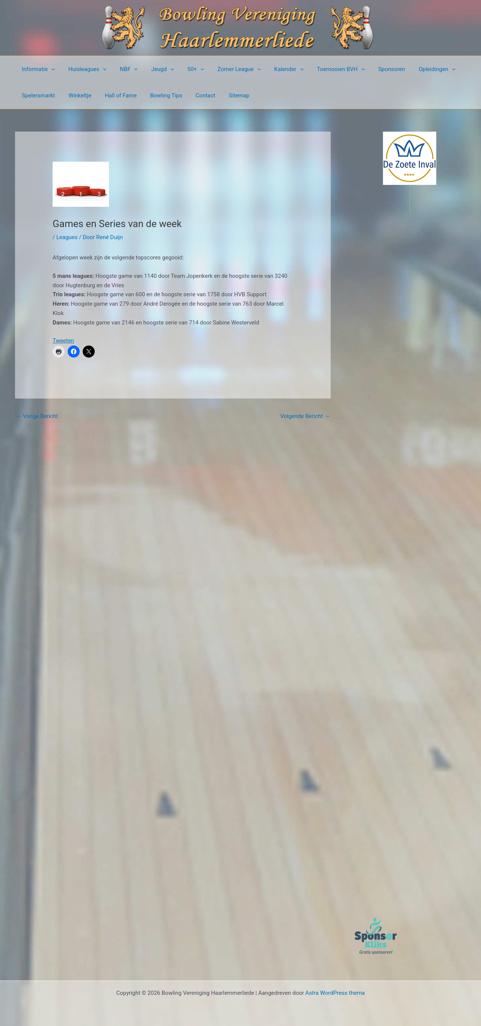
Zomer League (227, 69)
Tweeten (63, 340)
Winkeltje (76, 95)
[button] (50, 69)
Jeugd (155, 69)
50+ (185, 69)
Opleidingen (416, 69)
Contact (195, 95)
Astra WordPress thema (335, 993)
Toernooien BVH (324, 69)
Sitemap (227, 95)
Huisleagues (84, 69)
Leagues (67, 237)
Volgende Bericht (305, 416)
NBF (123, 69)
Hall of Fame (115, 95)
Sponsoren (373, 69)
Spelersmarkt (37, 95)
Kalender (274, 69)
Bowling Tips (158, 95)
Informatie (37, 69)
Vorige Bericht (37, 416)
